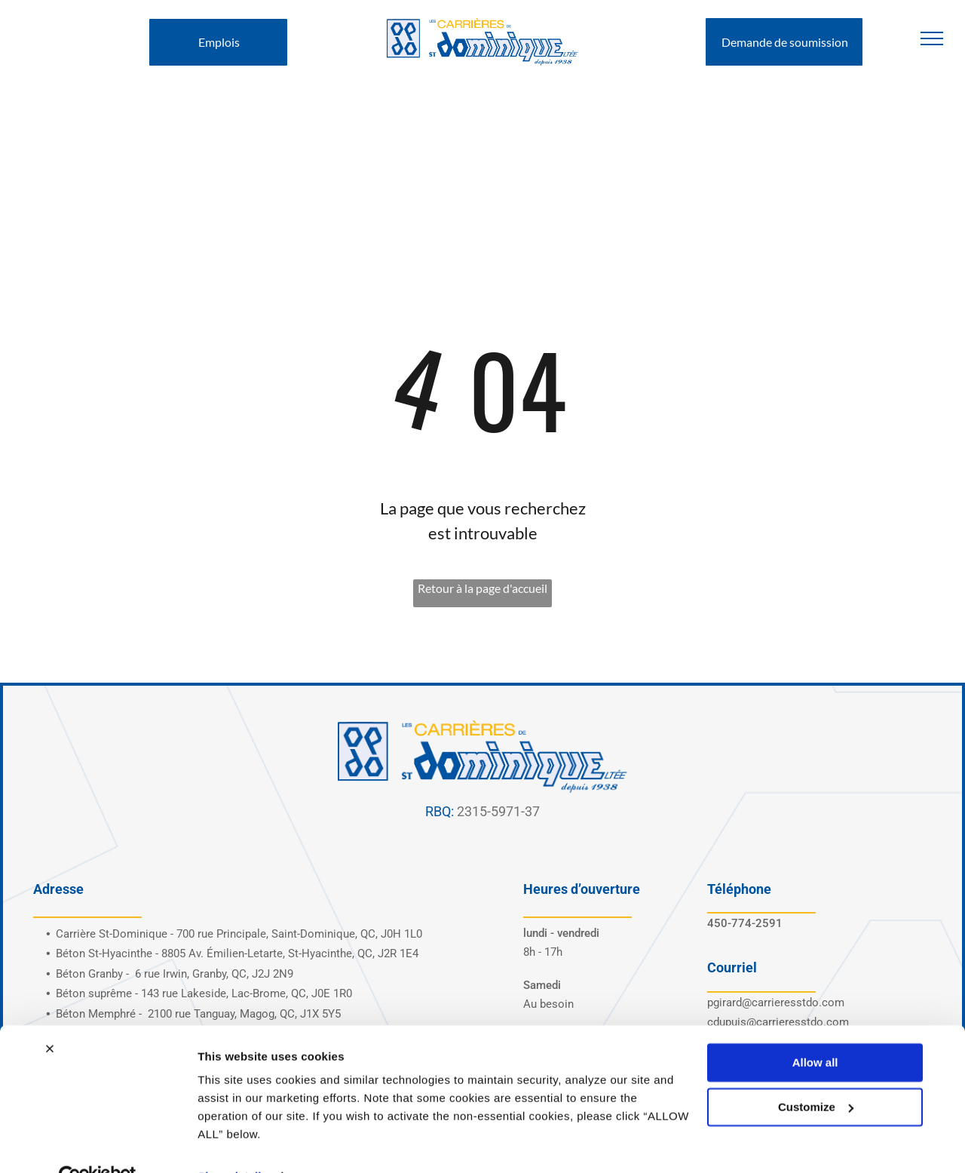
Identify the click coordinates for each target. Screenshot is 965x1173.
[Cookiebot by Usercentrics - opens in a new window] (98, 1143)
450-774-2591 (745, 923)
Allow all (815, 1030)
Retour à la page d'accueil (482, 588)
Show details (233, 1143)
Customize (815, 1073)
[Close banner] (50, 1016)
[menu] (931, 38)
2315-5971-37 (498, 811)
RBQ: (439, 811)
